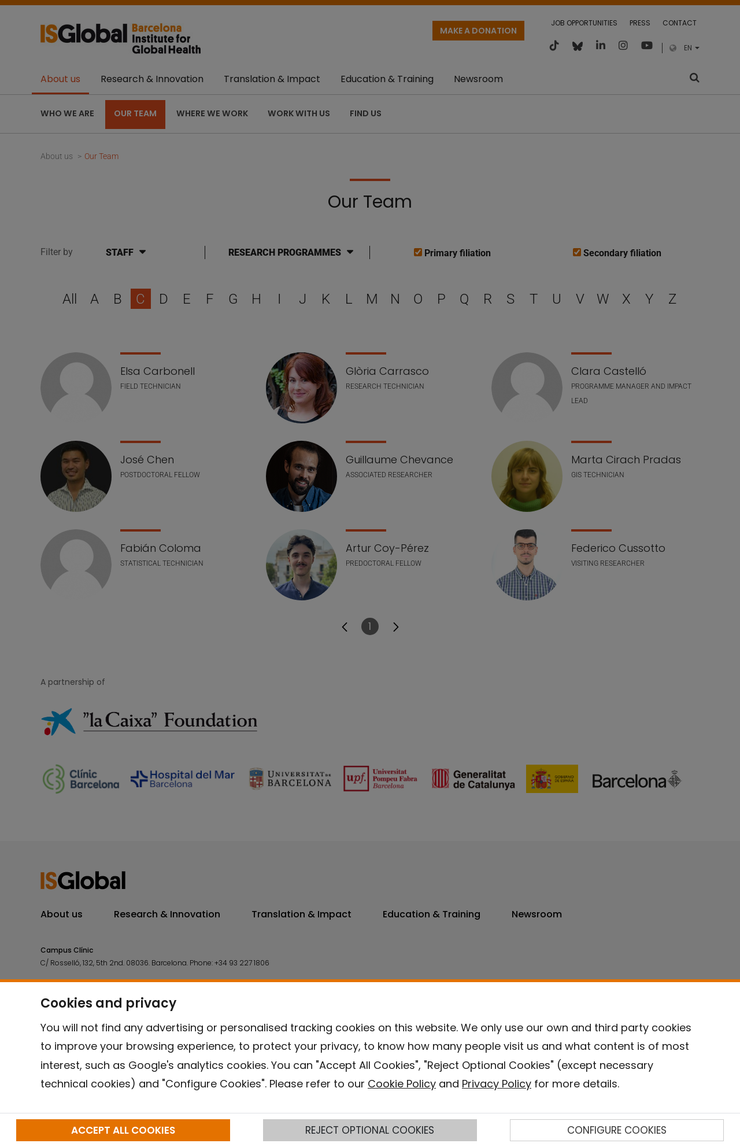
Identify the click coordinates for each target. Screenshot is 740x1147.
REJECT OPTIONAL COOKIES (369, 1130)
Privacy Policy (496, 1083)
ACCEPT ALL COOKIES (123, 1130)
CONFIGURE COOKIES (617, 1130)
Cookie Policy (402, 1083)
